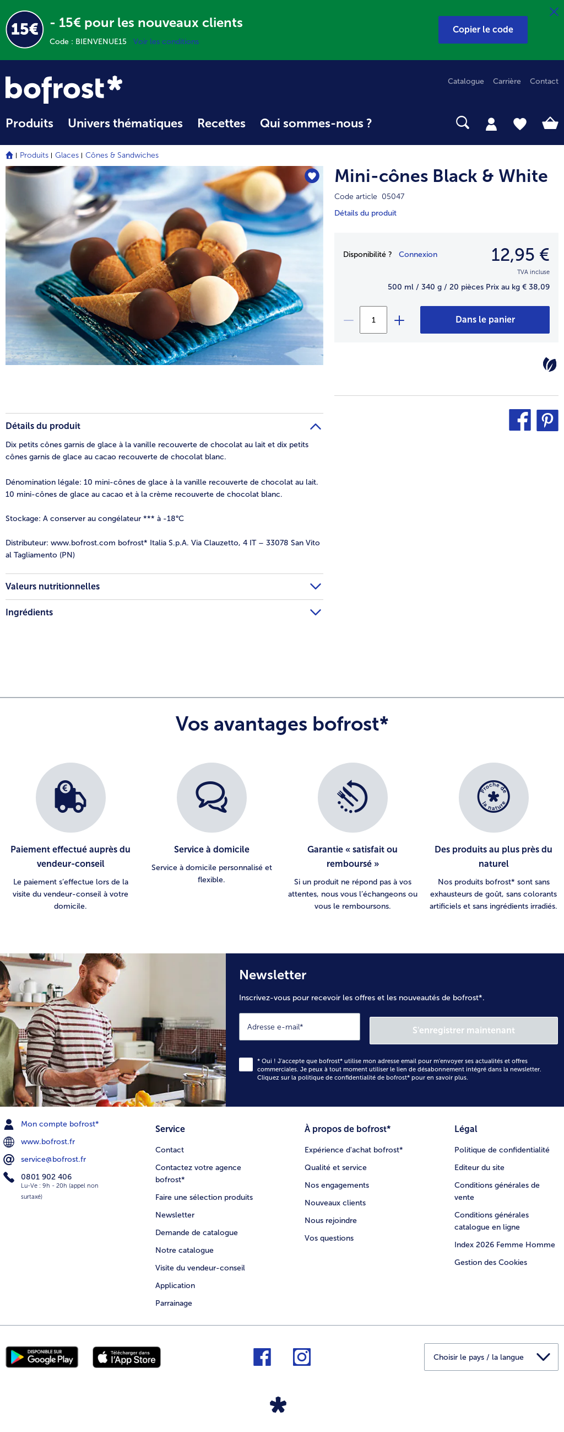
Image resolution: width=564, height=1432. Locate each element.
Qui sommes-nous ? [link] (316, 123)
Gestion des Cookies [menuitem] (490, 1256)
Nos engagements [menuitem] (337, 1178)
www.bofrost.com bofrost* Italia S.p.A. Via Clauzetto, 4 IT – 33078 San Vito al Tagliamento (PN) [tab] (163, 549)
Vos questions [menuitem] (329, 1231)
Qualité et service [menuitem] (336, 1161)
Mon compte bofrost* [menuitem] (52, 1120)
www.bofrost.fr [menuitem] (40, 1138)
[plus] (399, 320)
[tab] (491, 123)
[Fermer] (554, 12)
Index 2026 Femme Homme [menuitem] (504, 1238)
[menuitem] (29, 128)
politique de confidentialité (337, 1073)
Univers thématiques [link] (125, 123)
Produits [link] (29, 123)
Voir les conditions (166, 41)
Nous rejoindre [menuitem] (331, 1214)
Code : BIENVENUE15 (91, 41)
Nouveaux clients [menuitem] (335, 1196)
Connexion (418, 254)
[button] (483, 30)
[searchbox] (393, 122)
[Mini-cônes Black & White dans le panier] (485, 320)
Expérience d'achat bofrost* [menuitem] (354, 1144)
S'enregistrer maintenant (492, 1026)
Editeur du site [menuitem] (479, 1161)
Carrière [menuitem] (507, 81)
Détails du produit (365, 213)
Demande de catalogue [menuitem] (196, 1226)
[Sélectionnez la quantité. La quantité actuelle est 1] (373, 320)
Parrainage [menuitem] (173, 1296)
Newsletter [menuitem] (174, 1208)
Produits (34, 155)
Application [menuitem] (175, 1279)
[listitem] (70, 838)
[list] (282, 838)
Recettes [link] (221, 123)
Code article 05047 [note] (369, 196)
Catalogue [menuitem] (466, 81)
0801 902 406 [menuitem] (39, 1172)
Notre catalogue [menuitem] (184, 1243)
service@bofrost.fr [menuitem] (46, 1155)
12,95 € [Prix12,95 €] (520, 254)
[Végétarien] (549, 364)
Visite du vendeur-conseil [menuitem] (200, 1261)
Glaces (67, 155)
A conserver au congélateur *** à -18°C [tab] (95, 518)
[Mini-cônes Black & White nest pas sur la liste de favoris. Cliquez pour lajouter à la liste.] (310, 178)
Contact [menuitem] (544, 81)
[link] (88, 90)
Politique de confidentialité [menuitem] (502, 1144)
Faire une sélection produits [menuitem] (204, 1190)
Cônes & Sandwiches (122, 155)
